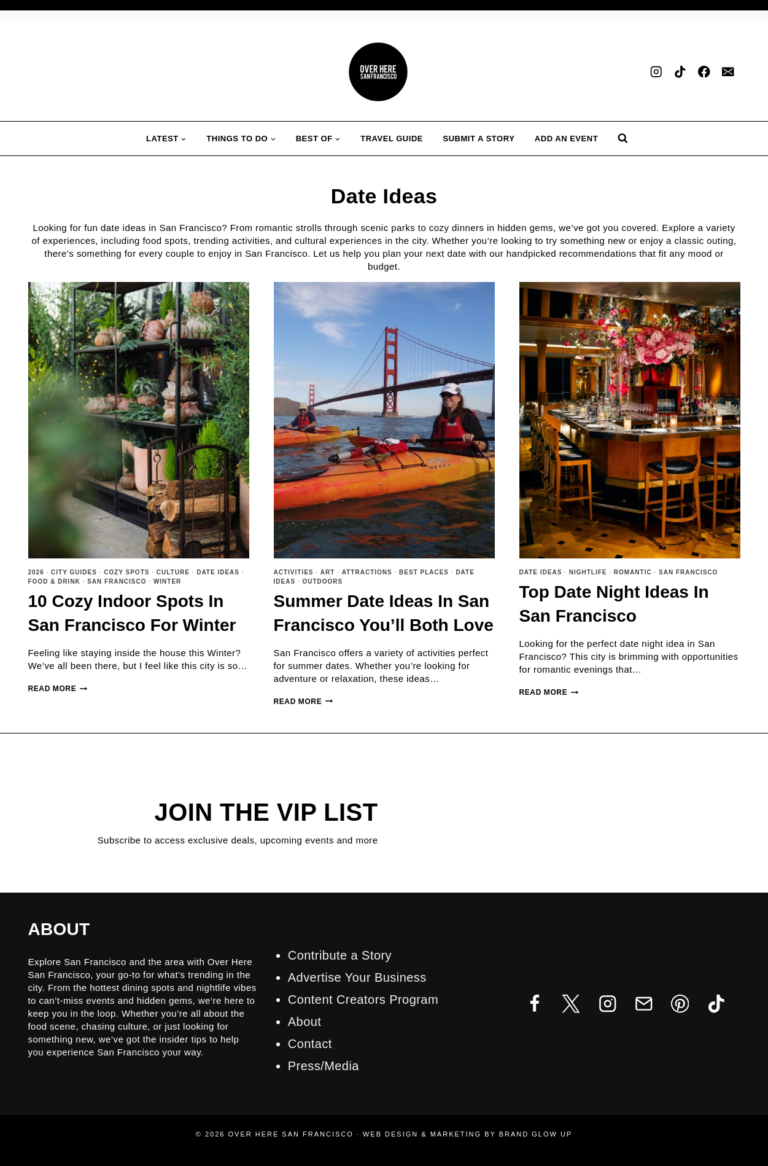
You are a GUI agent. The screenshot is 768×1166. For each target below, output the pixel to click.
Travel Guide (391, 138)
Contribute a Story (340, 955)
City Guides (74, 572)
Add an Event (566, 138)
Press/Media (323, 1066)
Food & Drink (54, 581)
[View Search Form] (623, 138)
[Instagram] (657, 72)
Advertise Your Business (357, 977)
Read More (58, 688)
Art (327, 572)
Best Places (424, 572)
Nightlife (588, 572)
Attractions (367, 572)
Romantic (633, 572)
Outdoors (322, 581)
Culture (173, 572)
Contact (310, 1044)
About (304, 1021)
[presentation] (138, 420)
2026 (36, 572)
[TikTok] (680, 72)
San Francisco (116, 581)
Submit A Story (479, 138)
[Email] (728, 72)
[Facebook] (704, 72)
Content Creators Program (363, 999)
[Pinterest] (680, 1003)
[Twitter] (571, 1003)
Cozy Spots (126, 572)
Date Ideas (217, 572)
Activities (294, 572)
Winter (167, 581)
